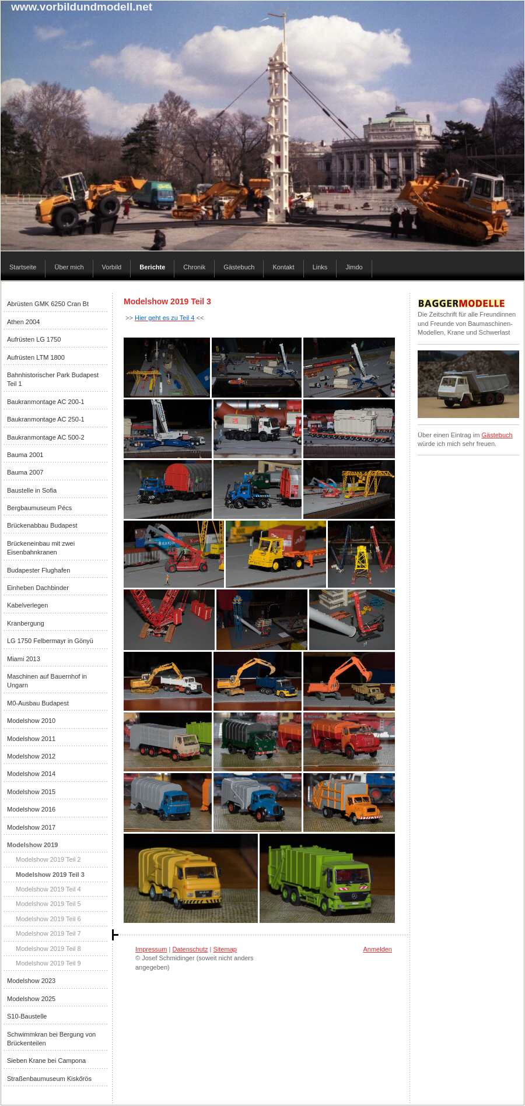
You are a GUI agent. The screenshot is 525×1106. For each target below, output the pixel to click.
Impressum (151, 949)
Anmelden (377, 949)
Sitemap (225, 949)
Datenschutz (190, 949)
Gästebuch (496, 434)
